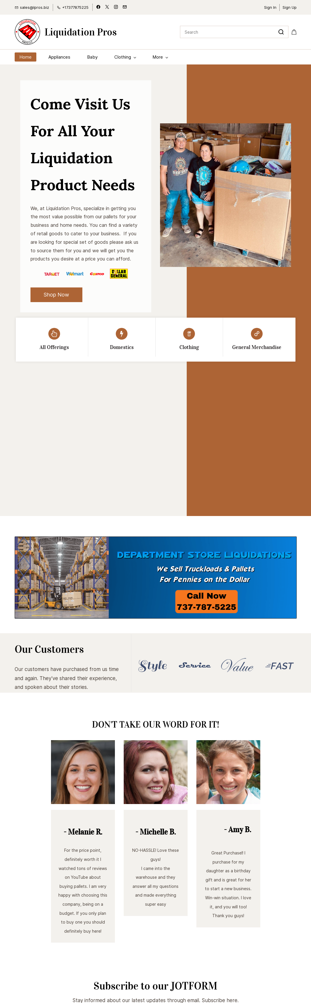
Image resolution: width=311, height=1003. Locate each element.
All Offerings (54, 347)
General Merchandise (256, 347)
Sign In (270, 7)
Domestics (122, 347)
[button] (56, 294)
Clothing (189, 347)
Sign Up (290, 7)
